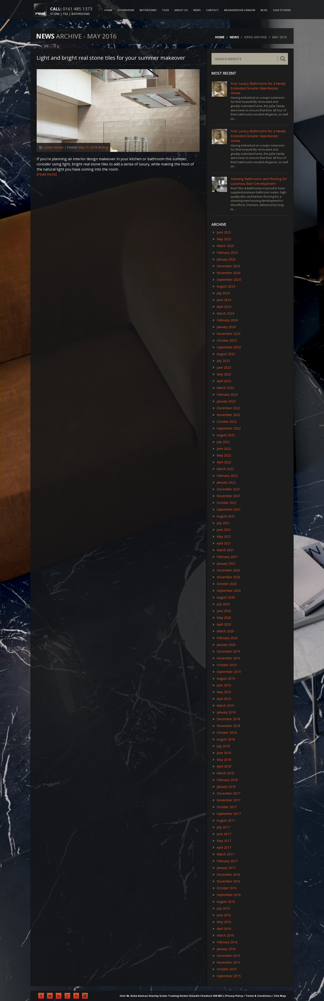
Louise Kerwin (54, 147)
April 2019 (222, 699)
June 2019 (222, 685)
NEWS (197, 10)
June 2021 (222, 530)
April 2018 (222, 766)
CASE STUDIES (282, 10)
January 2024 (224, 327)
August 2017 (224, 820)
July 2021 (221, 523)
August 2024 (224, 286)
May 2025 (222, 239)
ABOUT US (181, 10)
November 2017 (226, 800)
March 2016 (223, 935)
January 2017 (224, 868)
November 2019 (226, 658)
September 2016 (227, 895)
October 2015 (225, 969)
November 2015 (226, 962)
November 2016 (226, 881)
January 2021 (224, 563)
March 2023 (223, 388)
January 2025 (224, 259)
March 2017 (223, 854)
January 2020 (224, 644)
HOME (108, 10)
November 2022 (226, 415)
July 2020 (221, 604)
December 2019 (226, 651)
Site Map (280, 995)
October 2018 (225, 732)
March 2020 (223, 631)
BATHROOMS (148, 10)
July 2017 (221, 827)
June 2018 (222, 753)
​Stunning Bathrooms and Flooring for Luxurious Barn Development (259, 181)
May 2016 (222, 922)
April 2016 (222, 928)
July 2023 (221, 361)
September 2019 (227, 672)
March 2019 (223, 705)
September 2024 (227, 279)
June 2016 (222, 915)
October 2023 (225, 340)
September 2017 (227, 813)
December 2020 (226, 570)
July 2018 (221, 746)
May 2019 (222, 692)
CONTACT (212, 10)
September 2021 (227, 509)
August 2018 (224, 739)
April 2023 (222, 381)
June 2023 (222, 367)
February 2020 (225, 638)
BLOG (264, 10)
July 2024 (221, 293)
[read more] (47, 174)
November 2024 (226, 273)
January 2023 (224, 401)
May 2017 (222, 841)
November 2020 (226, 577)
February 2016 (225, 942)
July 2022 (221, 442)
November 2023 (226, 333)
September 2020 (227, 590)
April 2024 (222, 306)
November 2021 (226, 496)
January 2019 (224, 712)
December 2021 (226, 489)
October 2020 (225, 584)
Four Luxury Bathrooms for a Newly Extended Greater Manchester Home (258, 88)
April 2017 (222, 847)
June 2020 (222, 611)
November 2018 (226, 726)
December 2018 (226, 719)
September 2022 (227, 428)
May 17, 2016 (87, 147)
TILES (165, 10)
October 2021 (225, 502)
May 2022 (222, 455)
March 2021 (223, 550)
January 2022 (224, 482)
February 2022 (225, 475)
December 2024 (226, 266)
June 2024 (222, 300)
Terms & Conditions (258, 995)
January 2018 (224, 786)
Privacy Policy (234, 995)
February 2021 (225, 557)
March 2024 (223, 313)
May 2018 (222, 759)
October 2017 (225, 807)
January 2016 (224, 949)
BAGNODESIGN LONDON (239, 10)
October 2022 (225, 421)
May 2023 (222, 374)
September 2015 (227, 976)
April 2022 (222, 462)
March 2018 (223, 773)
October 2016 (225, 888)
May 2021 (222, 536)
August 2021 (224, 516)
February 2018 (225, 780)
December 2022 (226, 408)
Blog (105, 147)
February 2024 (225, 320)
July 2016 (221, 908)
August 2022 (224, 435)
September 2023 (227, 347)
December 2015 (226, 955)
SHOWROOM (126, 10)
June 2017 (222, 834)
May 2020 (222, 617)
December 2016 (226, 874)
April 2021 (222, 543)
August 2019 (224, 678)
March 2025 (223, 246)
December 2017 (226, 793)
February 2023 (225, 394)
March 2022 (223, 469)
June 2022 (222, 448)
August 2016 (224, 901)
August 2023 (224, 354)
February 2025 (225, 252)
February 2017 (225, 861)
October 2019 (225, 665)
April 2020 (222, 624)
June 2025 (222, 232)
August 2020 (224, 597)
